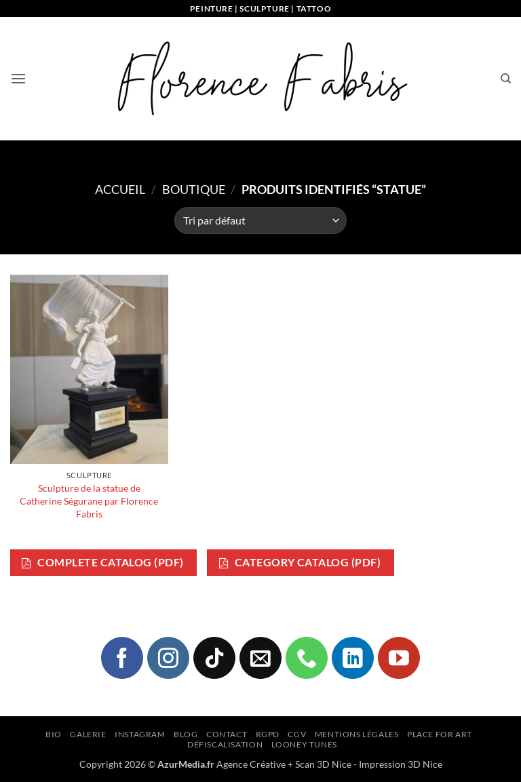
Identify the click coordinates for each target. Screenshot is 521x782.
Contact (226, 734)
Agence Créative (251, 764)
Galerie (88, 734)
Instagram (140, 734)
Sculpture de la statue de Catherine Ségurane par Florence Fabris (89, 500)
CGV (297, 734)
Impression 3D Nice (400, 764)
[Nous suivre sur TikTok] (214, 658)
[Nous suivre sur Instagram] (168, 658)
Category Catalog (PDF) (300, 562)
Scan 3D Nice (323, 764)
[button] (18, 78)
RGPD (267, 734)
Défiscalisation (225, 744)
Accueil (120, 189)
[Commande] (260, 220)
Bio (53, 734)
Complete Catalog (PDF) (102, 562)
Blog (185, 734)
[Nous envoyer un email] (260, 658)
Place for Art (439, 734)
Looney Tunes (304, 744)
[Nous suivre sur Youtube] (399, 658)
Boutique (193, 189)
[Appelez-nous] (307, 658)
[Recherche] (506, 79)
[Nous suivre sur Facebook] (122, 658)
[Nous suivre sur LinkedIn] (353, 658)
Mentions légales (357, 734)
